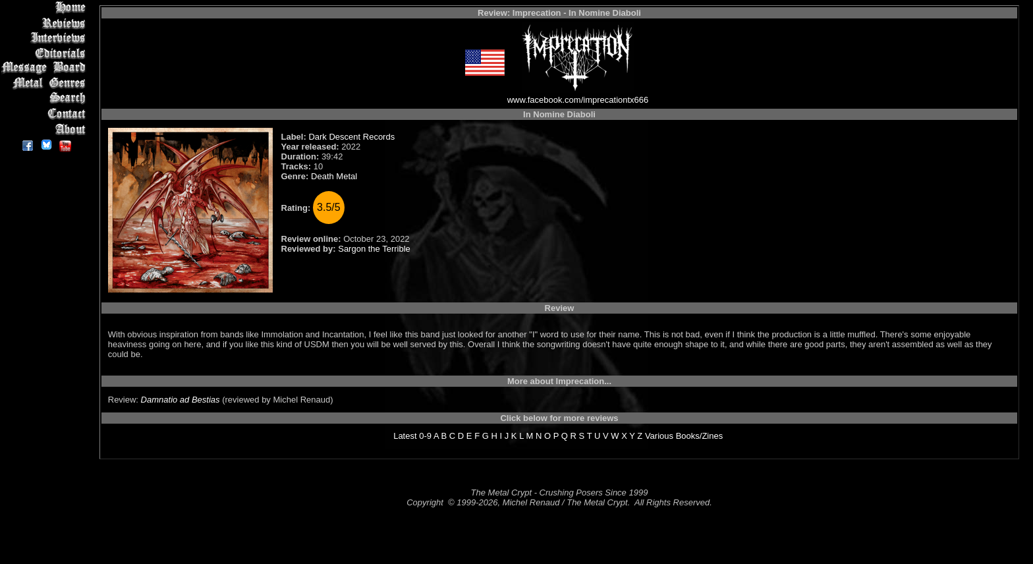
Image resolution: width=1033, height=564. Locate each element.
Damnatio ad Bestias (180, 400)
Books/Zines (699, 436)
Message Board (45, 68)
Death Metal (334, 176)
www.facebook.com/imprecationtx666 (578, 100)
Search (45, 98)
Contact (45, 113)
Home (45, 7)
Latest (404, 436)
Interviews (45, 37)
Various (659, 436)
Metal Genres (45, 83)
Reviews (45, 22)
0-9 (425, 436)
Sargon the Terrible (374, 249)
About (45, 128)
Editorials (45, 53)
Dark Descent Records (351, 137)
